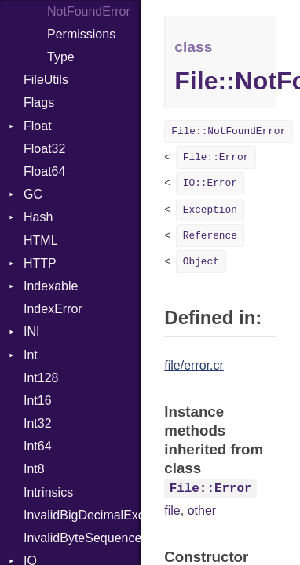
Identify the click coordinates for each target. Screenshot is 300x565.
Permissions (81, 34)
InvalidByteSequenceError (82, 538)
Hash (38, 217)
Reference (210, 236)
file (172, 510)
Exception (210, 210)
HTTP (40, 263)
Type (61, 57)
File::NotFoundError (228, 131)
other (202, 510)
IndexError (53, 308)
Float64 (44, 171)
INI (31, 331)
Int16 (38, 400)
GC (33, 194)
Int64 (38, 446)
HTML (41, 240)
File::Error (216, 157)
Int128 (41, 378)
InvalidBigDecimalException (82, 515)
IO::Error (210, 183)
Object (201, 262)
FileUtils (46, 79)
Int (31, 355)
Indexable (51, 286)
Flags (39, 102)
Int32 (38, 423)
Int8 (34, 469)
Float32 (44, 148)
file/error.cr (194, 365)
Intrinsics (48, 492)
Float (38, 126)
